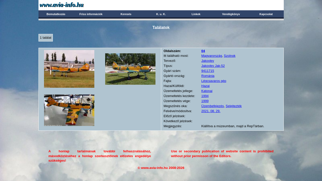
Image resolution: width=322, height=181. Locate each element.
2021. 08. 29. (210, 111)
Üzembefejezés (212, 106)
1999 (205, 101)
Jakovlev (207, 61)
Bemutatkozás (56, 14)
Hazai (205, 86)
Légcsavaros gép (213, 81)
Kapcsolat (266, 14)
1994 (205, 96)
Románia (207, 76)
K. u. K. (161, 14)
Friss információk (91, 14)
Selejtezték (234, 106)
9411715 (207, 71)
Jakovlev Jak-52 (213, 66)
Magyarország (211, 56)
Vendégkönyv (231, 14)
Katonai (206, 91)
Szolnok (229, 56)
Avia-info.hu (70, 5)
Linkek (196, 14)
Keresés (125, 14)
